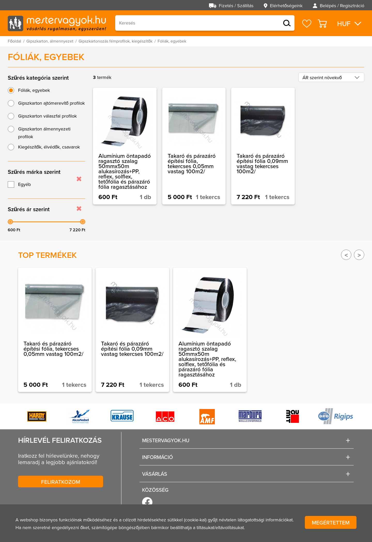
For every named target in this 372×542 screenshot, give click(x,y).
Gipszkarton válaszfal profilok (47, 116)
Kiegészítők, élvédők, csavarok (49, 147)
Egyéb (24, 184)
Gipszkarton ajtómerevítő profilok (51, 103)
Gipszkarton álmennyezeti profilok (44, 133)
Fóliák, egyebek (34, 90)
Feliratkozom (60, 482)
